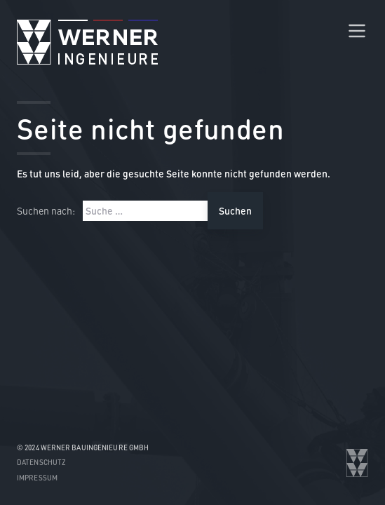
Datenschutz (41, 462)
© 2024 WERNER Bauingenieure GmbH (83, 447)
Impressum (37, 477)
